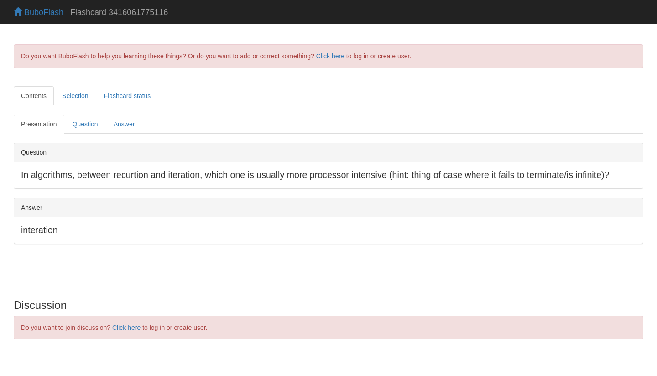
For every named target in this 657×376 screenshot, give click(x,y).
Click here (330, 56)
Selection (75, 95)
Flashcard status (127, 95)
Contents (34, 95)
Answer (124, 124)
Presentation (39, 124)
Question (85, 124)
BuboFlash (38, 12)
